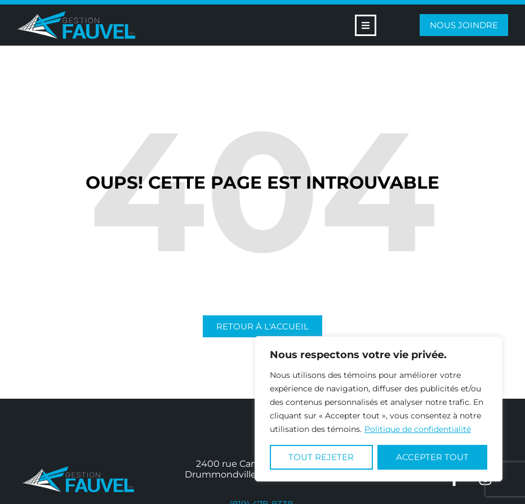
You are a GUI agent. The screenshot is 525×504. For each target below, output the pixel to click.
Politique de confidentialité (417, 429)
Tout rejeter (321, 457)
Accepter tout (432, 457)
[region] (378, 408)
